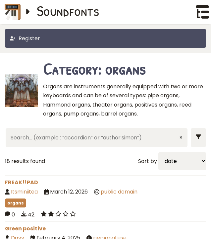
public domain (119, 192)
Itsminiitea (24, 192)
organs (15, 203)
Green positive (25, 228)
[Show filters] (198, 137)
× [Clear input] (181, 137)
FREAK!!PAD (21, 182)
